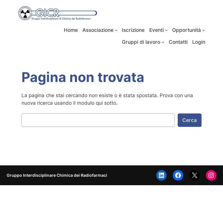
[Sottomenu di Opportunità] (203, 30)
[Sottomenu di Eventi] (166, 30)
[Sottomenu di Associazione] (116, 30)
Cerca (189, 120)
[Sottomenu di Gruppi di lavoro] (162, 42)
